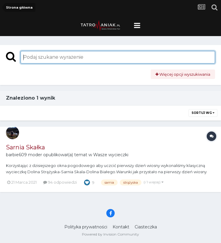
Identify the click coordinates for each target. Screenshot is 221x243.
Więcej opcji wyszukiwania (182, 74)
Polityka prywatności (85, 227)
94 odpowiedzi (60, 182)
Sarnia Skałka (25, 147)
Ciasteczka (146, 227)
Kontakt (121, 227)
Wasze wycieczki (110, 154)
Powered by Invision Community (110, 234)
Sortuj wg (203, 113)
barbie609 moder (24, 154)
